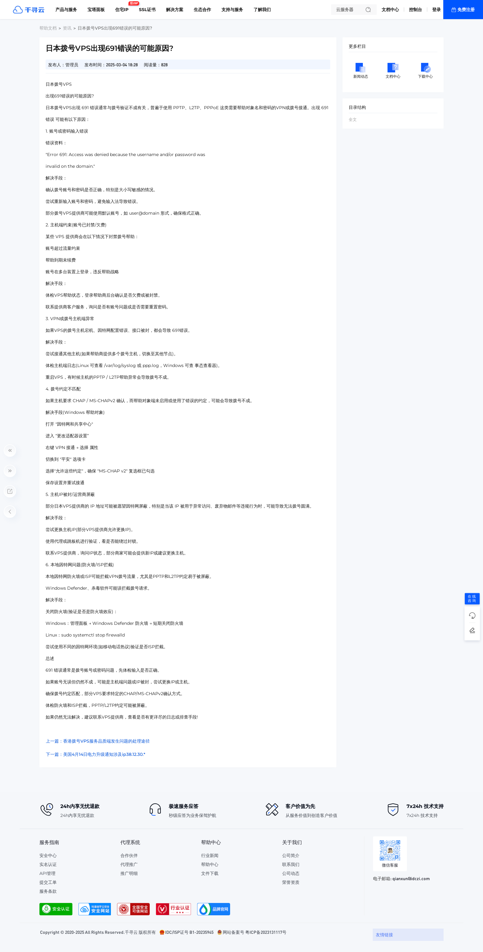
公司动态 (290, 873)
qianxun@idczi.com (411, 878)
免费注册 (466, 9)
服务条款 (48, 891)
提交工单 (48, 882)
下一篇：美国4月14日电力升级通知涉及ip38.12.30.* (95, 754)
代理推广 (129, 864)
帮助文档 (48, 28)
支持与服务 (232, 9)
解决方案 (174, 9)
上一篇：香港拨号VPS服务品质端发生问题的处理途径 (98, 741)
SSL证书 (147, 9)
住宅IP (123, 7)
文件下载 (209, 873)
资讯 (67, 28)
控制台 (415, 9)
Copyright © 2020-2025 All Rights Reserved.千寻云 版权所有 (98, 932)
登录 (436, 9)
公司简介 (290, 855)
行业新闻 (209, 855)
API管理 (47, 873)
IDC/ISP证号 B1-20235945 (189, 932)
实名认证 (48, 864)
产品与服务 (66, 9)
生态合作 (202, 9)
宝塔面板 (96, 9)
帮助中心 (209, 864)
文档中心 (390, 9)
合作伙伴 (129, 855)
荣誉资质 (290, 882)
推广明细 (129, 873)
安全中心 (48, 855)
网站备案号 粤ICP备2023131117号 (254, 932)
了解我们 (262, 9)
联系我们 (290, 864)
